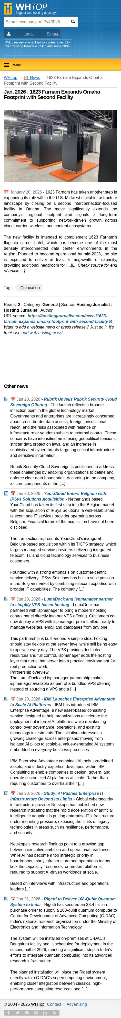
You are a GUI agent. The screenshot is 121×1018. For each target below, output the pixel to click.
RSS (55, 1013)
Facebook (8, 1013)
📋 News (32, 77)
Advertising (77, 1004)
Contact (54, 1004)
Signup (53, 34)
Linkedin (45, 1013)
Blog (27, 1013)
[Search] (73, 21)
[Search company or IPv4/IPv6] (36, 21)
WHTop (10, 77)
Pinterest (36, 1013)
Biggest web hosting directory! (36, 13)
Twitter (18, 1013)
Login (29, 34)
